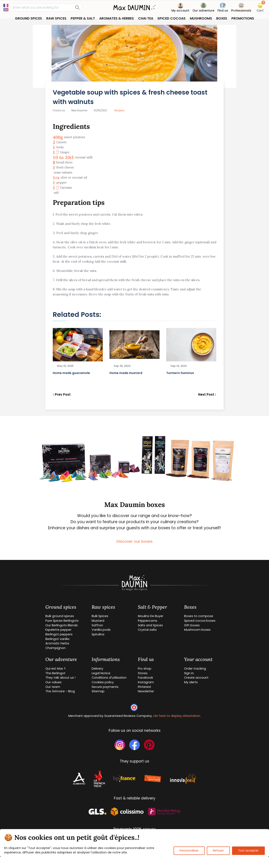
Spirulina (98, 634)
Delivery (97, 668)
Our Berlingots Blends (61, 625)
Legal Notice (101, 673)
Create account (196, 677)
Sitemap (98, 691)
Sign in (189, 673)
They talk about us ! (60, 677)
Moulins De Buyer (150, 616)
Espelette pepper (58, 630)
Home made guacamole (71, 373)
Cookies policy (103, 682)
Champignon (55, 648)
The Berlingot (55, 673)
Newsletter (146, 691)
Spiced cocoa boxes (199, 621)
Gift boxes (192, 625)
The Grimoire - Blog (60, 691)
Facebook (145, 677)
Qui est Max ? (55, 668)
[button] (260, 8)
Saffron (97, 625)
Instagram (146, 682)
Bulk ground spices (59, 616)
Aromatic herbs (57, 643)
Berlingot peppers (59, 634)
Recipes (119, 110)
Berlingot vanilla (57, 639)
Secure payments (105, 687)
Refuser (218, 851)
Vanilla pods (101, 630)
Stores (143, 673)
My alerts (191, 682)
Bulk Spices (100, 616)
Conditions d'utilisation (109, 677)
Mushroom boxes (197, 630)
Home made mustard (125, 373)
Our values (53, 682)
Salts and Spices (150, 625)
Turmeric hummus (180, 373)
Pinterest (144, 687)
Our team (52, 687)
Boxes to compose (198, 616)
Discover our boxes (134, 541)
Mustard (98, 621)
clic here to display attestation (176, 716)
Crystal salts (147, 630)
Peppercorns (147, 621)
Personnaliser (189, 851)
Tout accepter (248, 851)
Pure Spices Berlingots (62, 621)
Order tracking (195, 668)
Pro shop (144, 668)
